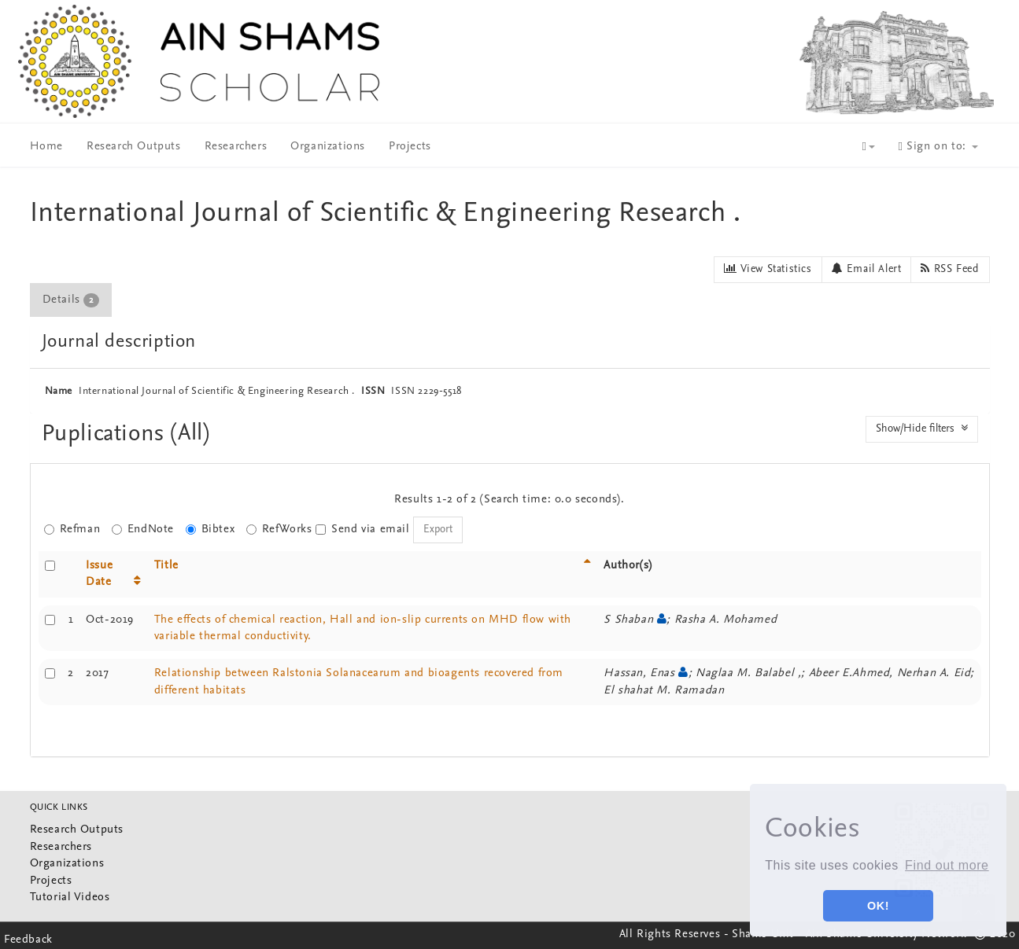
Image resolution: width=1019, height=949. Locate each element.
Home (46, 147)
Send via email (362, 529)
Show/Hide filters (922, 428)
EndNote (143, 529)
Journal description (119, 342)
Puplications (107, 434)
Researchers (236, 147)
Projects (410, 147)
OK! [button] (878, 905)
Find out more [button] (947, 865)
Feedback (28, 940)
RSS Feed (950, 269)
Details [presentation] (70, 300)
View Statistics (767, 269)
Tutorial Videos (70, 897)
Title (166, 566)
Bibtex (210, 529)
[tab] (71, 300)
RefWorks (279, 529)
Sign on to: (938, 147)
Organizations (327, 147)
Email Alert (867, 269)
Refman (72, 529)
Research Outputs (134, 147)
